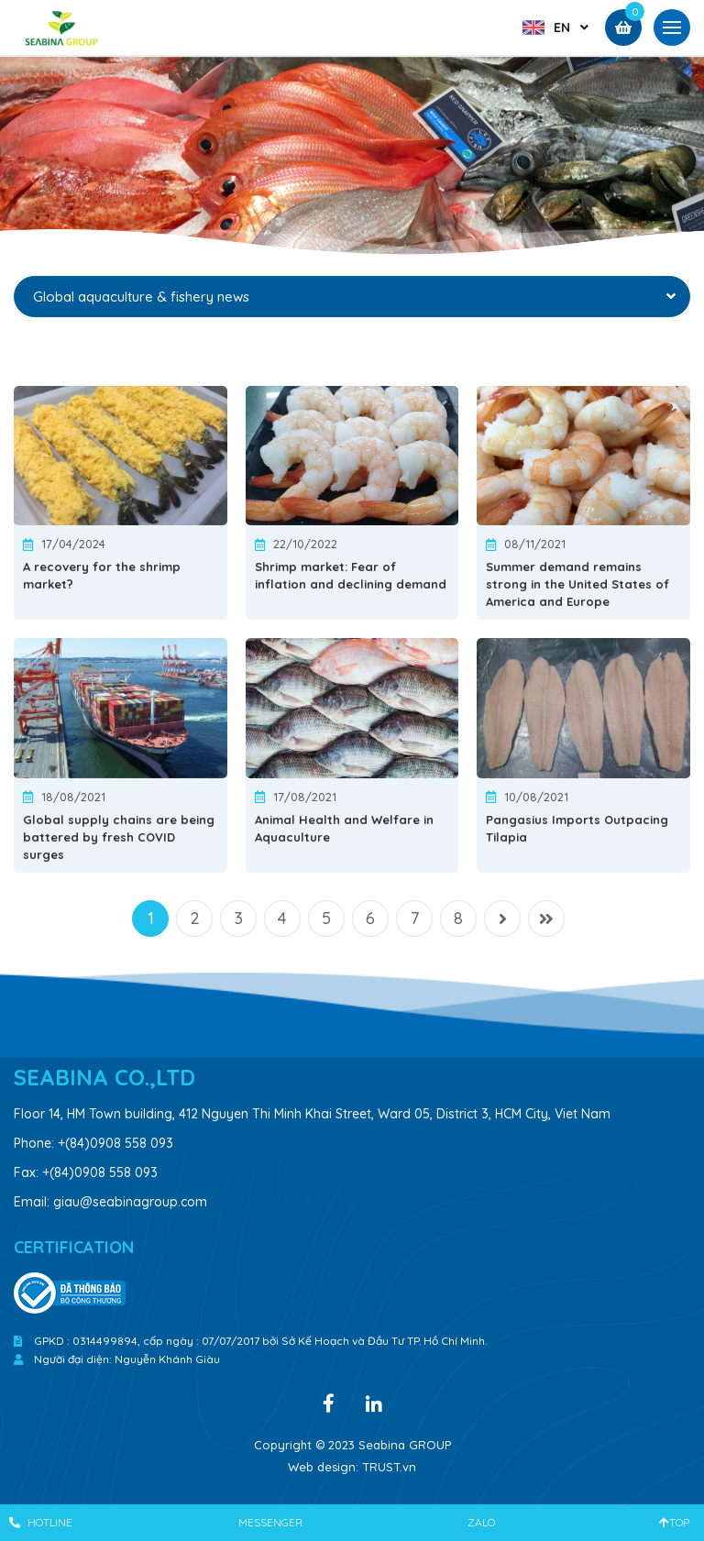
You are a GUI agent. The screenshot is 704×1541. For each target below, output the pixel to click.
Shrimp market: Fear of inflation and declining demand (350, 575)
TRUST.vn (389, 1466)
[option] (352, 159)
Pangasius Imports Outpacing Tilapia (577, 828)
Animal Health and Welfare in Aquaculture (344, 828)
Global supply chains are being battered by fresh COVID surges (118, 837)
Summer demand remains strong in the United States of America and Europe (577, 584)
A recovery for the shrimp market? (102, 575)
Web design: (323, 1466)
